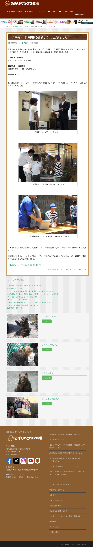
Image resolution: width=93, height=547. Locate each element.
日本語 (9, 470)
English (34, 470)
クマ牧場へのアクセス (15, 288)
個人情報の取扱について (58, 511)
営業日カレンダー (14, 11)
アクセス (52, 11)
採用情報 (52, 521)
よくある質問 (54, 527)
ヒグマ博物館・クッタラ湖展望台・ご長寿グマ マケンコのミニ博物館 (33, 294)
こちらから (46, 321)
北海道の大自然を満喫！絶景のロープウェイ (23, 305)
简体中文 (17, 470)
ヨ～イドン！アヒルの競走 (17, 300)
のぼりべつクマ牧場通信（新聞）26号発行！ (27, 265)
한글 (36, 477)
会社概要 (52, 495)
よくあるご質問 (66, 11)
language (80, 14)
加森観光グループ (56, 506)
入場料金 (40, 11)
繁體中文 (26, 470)
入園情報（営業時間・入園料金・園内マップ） (24, 286)
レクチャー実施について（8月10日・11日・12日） (66, 269)
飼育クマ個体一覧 (56, 500)
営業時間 (29, 11)
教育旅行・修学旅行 (14, 308)
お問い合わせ (54, 532)
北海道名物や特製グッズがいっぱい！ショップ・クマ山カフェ (30, 302)
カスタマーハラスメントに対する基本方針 (65, 516)
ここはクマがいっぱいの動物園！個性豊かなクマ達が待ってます (31, 291)
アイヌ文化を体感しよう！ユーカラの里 (22, 297)
